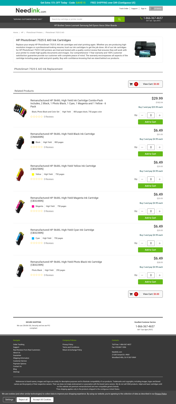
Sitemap (16, 374)
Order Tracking (18, 347)
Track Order (120, 8)
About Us (16, 355)
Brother (49, 27)
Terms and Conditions (71, 349)
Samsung (83, 27)
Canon (60, 27)
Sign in (140, 8)
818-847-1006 (120, 349)
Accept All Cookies (42, 399)
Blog (15, 371)
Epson (103, 27)
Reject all (23, 399)
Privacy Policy (68, 347)
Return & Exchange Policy (72, 352)
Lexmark (71, 27)
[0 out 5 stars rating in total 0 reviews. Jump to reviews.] (42, 119)
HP (40, 27)
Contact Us (17, 369)
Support (131, 8)
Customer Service (20, 363)
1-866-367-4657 (145, 328)
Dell (94, 27)
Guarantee (17, 357)
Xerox (113, 27)
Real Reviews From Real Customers (26, 352)
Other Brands (127, 27)
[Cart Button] (154, 8)
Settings (9, 399)
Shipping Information (21, 360)
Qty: (133, 117)
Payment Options (19, 366)
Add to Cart (150, 124)
